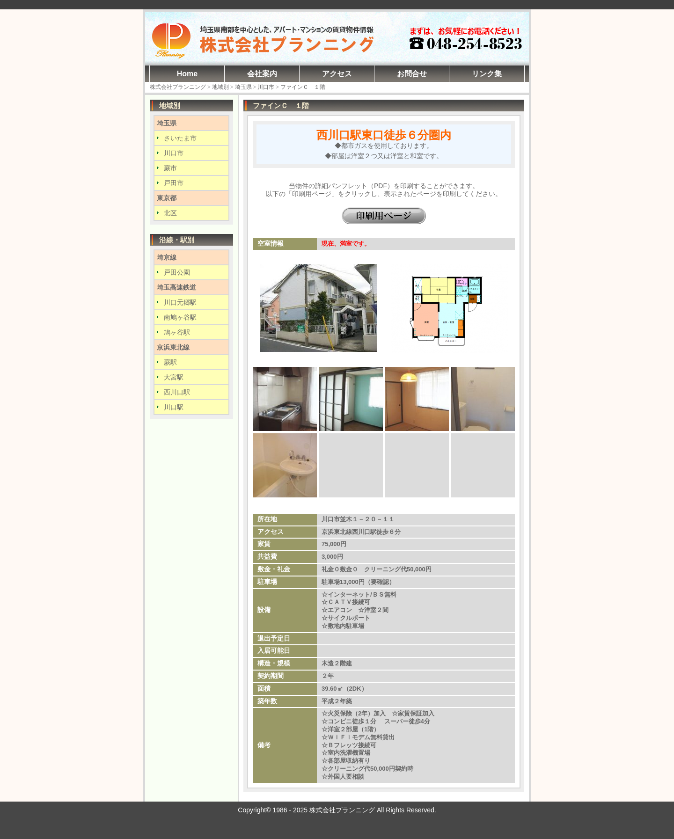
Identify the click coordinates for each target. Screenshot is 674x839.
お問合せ (412, 74)
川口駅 (173, 407)
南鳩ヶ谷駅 (180, 317)
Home (187, 74)
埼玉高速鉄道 (176, 287)
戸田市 (173, 183)
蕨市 (170, 168)
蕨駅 (170, 362)
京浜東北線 (173, 347)
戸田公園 (177, 272)
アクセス (337, 74)
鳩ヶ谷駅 (177, 332)
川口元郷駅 (180, 302)
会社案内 (262, 74)
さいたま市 (180, 138)
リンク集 (487, 74)
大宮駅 (173, 377)
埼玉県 (166, 123)
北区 (170, 213)
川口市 (173, 153)
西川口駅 (177, 392)
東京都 (166, 198)
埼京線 (166, 257)
